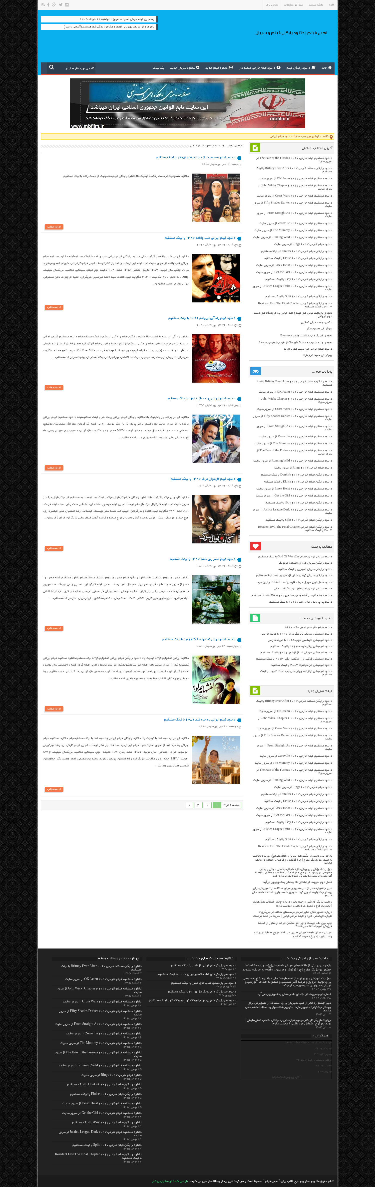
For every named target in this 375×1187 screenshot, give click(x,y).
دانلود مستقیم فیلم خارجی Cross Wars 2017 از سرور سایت (294, 196)
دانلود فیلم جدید (219, 67)
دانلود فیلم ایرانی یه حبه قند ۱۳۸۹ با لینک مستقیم (199, 722)
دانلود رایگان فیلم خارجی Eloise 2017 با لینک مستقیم (298, 258)
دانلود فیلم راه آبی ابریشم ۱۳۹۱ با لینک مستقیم (201, 319)
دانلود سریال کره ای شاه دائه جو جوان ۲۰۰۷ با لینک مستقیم (197, 974)
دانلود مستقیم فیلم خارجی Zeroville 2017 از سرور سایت (296, 223)
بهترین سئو (325, 1071)
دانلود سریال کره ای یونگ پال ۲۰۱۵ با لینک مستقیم (202, 992)
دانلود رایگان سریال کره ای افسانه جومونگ (305, 563)
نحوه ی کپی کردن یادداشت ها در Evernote (306, 335)
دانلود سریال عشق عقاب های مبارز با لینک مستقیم (203, 983)
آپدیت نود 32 (323, 1048)
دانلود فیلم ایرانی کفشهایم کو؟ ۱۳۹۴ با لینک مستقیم (198, 642)
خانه (332, 4)
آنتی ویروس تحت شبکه (286, 1077)
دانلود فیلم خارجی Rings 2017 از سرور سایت (303, 244)
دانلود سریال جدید (184, 67)
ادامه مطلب (54, 227)
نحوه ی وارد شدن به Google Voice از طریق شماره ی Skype (295, 342)
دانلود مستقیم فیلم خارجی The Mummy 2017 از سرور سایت (293, 230)
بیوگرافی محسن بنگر (319, 328)
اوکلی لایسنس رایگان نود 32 (314, 1060)
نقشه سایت (316, 4)
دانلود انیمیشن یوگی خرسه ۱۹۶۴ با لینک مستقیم (301, 646)
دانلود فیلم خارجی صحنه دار (260, 67)
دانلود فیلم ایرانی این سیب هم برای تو (308, 349)
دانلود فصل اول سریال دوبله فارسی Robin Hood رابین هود (294, 582)
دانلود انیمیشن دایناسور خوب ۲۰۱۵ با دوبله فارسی (300, 640)
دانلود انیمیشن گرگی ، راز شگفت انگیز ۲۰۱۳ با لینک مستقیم (294, 659)
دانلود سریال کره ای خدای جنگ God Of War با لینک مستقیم (295, 556)
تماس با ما (272, 4)
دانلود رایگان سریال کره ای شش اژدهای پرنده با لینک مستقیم (294, 575)
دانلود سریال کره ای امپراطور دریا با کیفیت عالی (303, 588)
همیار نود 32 (324, 1065)
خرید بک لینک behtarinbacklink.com (309, 1042)
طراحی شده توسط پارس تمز (170, 1181)
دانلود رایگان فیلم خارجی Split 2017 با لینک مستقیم (299, 296)
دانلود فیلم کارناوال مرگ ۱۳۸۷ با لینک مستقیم (203, 480)
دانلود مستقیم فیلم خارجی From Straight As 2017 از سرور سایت (98, 1024)
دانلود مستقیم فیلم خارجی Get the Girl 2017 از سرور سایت (294, 272)
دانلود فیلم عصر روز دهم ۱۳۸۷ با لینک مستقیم (202, 561)
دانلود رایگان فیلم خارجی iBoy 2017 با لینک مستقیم (299, 279)
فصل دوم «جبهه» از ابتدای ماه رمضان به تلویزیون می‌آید (297, 882)
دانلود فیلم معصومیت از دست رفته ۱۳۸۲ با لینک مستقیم (195, 158)
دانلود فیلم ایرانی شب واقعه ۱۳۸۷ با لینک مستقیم (200, 238)
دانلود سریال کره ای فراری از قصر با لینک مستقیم (203, 965)
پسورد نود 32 (323, 1054)
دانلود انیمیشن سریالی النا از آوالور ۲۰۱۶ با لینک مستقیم (296, 652)
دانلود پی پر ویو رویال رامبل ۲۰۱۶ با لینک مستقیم (300, 602)
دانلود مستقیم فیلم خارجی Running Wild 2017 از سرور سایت (292, 237)
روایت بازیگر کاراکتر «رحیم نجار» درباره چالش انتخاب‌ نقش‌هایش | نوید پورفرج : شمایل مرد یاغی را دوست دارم (288, 1022)
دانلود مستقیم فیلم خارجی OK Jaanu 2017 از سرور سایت (295, 178)
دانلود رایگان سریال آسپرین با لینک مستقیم (305, 569)
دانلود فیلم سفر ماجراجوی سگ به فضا (308, 627)
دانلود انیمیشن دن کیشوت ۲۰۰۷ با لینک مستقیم (301, 665)
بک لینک (158, 68)
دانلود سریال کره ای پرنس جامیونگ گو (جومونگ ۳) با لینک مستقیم (192, 1000)
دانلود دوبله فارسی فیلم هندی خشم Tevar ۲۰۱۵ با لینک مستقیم (292, 595)
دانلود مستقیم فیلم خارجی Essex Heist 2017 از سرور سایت (294, 265)
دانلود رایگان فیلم (301, 67)
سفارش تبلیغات (293, 4)
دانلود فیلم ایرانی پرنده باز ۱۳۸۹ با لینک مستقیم (201, 400)
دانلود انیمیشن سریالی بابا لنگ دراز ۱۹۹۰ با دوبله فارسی (296, 634)
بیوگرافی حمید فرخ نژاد (317, 355)
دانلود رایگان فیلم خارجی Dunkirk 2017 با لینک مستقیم (296, 251)
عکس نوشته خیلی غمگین (316, 322)
